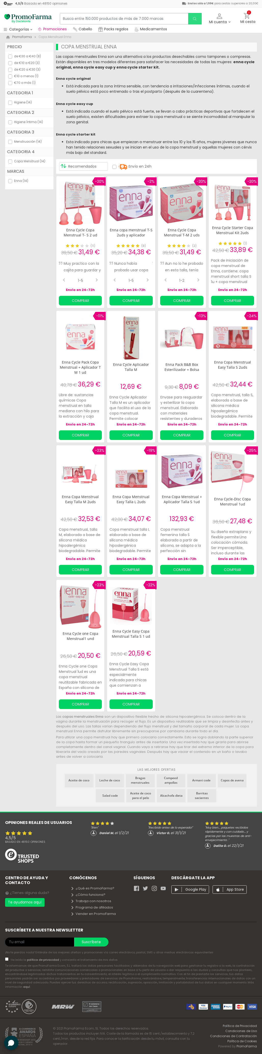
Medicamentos (150, 29)
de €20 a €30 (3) (27, 69)
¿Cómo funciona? (88, 894)
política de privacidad (43, 960)
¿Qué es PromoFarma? (92, 888)
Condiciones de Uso (241, 1031)
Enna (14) (21, 181)
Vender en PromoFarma (93, 913)
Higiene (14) (23, 102)
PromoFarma (247, 1046)
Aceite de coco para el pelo (140, 795)
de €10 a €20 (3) (27, 63)
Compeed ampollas (171, 780)
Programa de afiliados (92, 907)
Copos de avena (232, 780)
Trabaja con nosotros (91, 901)
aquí (26, 987)
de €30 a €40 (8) (27, 56)
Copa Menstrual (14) (29, 161)
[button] (219, 19)
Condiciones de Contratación (233, 1036)
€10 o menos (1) (26, 76)
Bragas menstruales (140, 780)
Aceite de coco (78, 780)
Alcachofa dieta (171, 795)
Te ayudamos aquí (25, 902)
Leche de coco (109, 780)
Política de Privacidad (240, 1026)
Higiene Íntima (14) (28, 122)
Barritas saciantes (202, 795)
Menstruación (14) (28, 141)
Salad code (110, 795)
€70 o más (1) (25, 83)
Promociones (52, 29)
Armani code (201, 780)
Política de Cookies (242, 1041)
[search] (194, 18)
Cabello (82, 29)
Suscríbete (91, 941)
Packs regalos (113, 29)
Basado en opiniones (25, 842)
